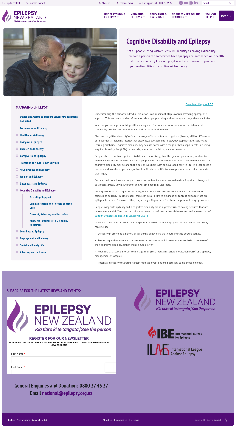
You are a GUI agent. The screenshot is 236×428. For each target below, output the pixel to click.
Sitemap (135, 419)
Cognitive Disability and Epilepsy (38, 190)
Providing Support (40, 197)
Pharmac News (126, 3)
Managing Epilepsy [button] (137, 15)
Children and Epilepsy (31, 149)
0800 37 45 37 (157, 3)
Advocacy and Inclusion (33, 252)
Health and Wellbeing (32, 135)
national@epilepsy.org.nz (67, 393)
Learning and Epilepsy (32, 231)
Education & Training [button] (158, 15)
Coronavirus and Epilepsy (34, 128)
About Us (106, 3)
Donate (226, 16)
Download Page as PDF (199, 104)
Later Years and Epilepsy (33, 183)
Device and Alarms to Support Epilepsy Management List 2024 (49, 119)
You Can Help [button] (210, 15)
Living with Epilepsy (31, 142)
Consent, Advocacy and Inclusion (49, 214)
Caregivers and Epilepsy (33, 156)
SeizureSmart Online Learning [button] (186, 15)
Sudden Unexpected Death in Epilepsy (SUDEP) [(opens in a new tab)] (121, 215)
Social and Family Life (32, 245)
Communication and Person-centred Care (51, 205)
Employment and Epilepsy (34, 238)
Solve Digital (214, 419)
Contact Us (121, 419)
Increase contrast (37, 3)
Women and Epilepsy (31, 177)
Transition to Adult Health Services (39, 163)
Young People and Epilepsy (35, 170)
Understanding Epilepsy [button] (114, 15)
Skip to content (13, 3)
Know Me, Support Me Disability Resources (49, 222)
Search (231, 3)
